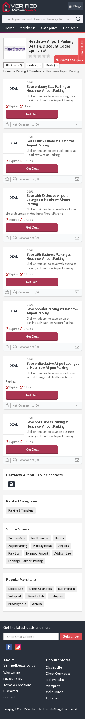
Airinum (37, 604)
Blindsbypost (17, 604)
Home (9, 28)
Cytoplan (57, 596)
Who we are (11, 673)
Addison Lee (62, 553)
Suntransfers (16, 538)
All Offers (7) (13, 65)
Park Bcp (14, 553)
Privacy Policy (12, 679)
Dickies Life (15, 588)
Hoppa (59, 538)
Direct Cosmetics (40, 588)
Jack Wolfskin (66, 588)
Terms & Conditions (17, 685)
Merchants (28, 28)
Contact (9, 697)
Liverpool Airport (37, 553)
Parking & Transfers (28, 71)
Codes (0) (34, 65)
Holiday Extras (42, 546)
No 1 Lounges (40, 538)
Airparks (63, 546)
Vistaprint (14, 596)
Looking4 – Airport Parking (25, 561)
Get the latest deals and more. (27, 627)
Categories (49, 28)
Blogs (75, 6)
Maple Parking (17, 546)
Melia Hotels (35, 596)
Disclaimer (10, 691)
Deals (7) (52, 65)
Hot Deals (70, 28)
